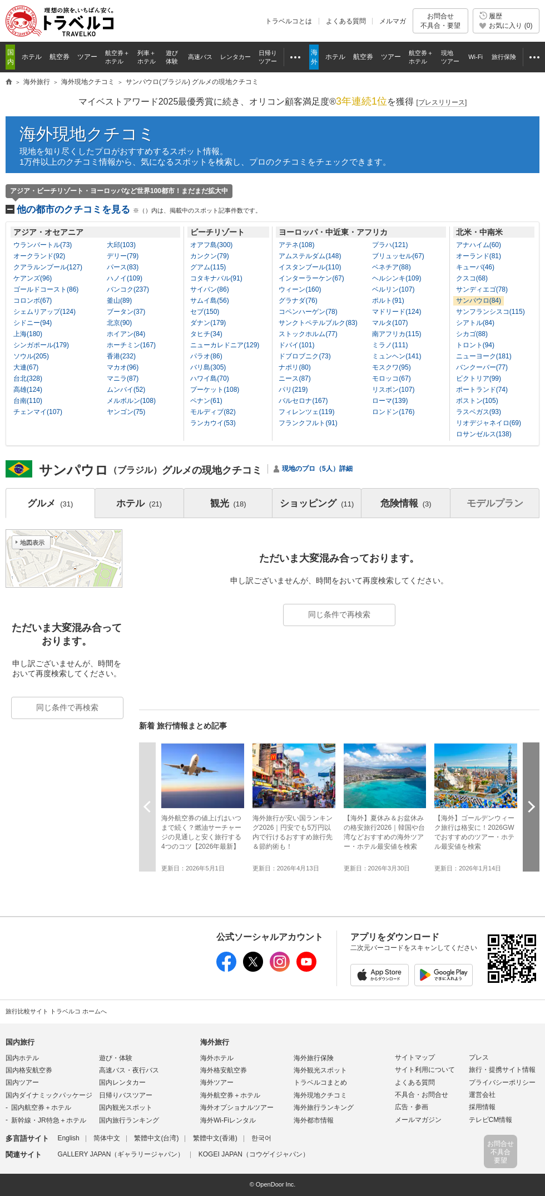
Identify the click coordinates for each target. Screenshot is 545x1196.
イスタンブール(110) (310, 267)
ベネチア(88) (391, 267)
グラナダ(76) (298, 300)
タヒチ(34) (206, 334)
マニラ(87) (122, 378)
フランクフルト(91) (308, 423)
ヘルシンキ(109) (396, 278)
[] (442, 103)
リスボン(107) (393, 389)
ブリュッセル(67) (398, 256)
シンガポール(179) (41, 345)
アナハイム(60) (478, 245)
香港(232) (121, 356)
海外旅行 (214, 1042)
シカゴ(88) (472, 334)
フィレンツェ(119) (306, 412)
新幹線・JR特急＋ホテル (48, 1120)
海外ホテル (217, 1058)
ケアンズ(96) (32, 278)
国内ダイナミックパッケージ (49, 1095)
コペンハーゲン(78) (308, 312)
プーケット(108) (214, 389)
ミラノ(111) (390, 345)
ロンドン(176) (393, 412)
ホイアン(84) (126, 334)
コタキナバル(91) (216, 278)
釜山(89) (119, 300)
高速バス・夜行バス (129, 1070)
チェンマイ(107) (37, 412)
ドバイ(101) (296, 345)
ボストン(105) (477, 401)
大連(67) (25, 367)
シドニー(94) (32, 323)
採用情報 (482, 1107)
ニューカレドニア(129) (224, 345)
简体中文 (106, 1138)
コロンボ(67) (32, 300)
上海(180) (27, 334)
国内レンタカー (122, 1082)
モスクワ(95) (391, 367)
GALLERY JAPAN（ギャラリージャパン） (120, 1154)
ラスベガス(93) (478, 412)
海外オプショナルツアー (237, 1107)
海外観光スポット (320, 1070)
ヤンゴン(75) (126, 412)
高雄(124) (27, 389)
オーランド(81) (478, 256)
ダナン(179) (208, 323)
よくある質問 (346, 21)
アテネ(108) (296, 245)
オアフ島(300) (211, 245)
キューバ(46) (475, 267)
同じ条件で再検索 (339, 614)
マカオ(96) (122, 367)
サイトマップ (415, 1057)
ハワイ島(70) (209, 378)
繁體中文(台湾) (156, 1138)
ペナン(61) (206, 401)
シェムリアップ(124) (44, 312)
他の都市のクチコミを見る (139, 209)
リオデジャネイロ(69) (488, 423)
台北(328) (27, 378)
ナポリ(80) (294, 367)
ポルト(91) (388, 300)
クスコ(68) (472, 278)
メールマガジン (418, 1120)
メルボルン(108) (131, 401)
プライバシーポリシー (502, 1082)
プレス (479, 1057)
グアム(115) (208, 267)
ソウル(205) (31, 356)
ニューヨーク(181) (484, 356)
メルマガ (392, 21)
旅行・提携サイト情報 (502, 1070)
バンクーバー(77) (482, 367)
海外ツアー (217, 1082)
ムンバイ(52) (126, 389)
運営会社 (482, 1095)
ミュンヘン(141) (396, 356)
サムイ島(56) (209, 300)
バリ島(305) (208, 367)
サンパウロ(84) (478, 300)
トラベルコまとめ (320, 1082)
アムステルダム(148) (310, 256)
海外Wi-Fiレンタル (228, 1120)
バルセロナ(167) (303, 401)
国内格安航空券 (29, 1070)
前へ (147, 807)
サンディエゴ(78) (482, 289)
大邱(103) (121, 245)
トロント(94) (475, 345)
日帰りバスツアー (125, 1095)
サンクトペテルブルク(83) (318, 323)
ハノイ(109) (124, 278)
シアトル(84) (475, 323)
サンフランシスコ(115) (490, 312)
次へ (531, 807)
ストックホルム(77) (308, 334)
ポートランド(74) (482, 389)
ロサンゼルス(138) (484, 434)
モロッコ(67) (391, 378)
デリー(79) (122, 256)
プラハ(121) (390, 245)
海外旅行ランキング (324, 1107)
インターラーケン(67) (311, 278)
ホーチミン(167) (131, 345)
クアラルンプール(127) (47, 267)
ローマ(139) (390, 401)
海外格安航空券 (223, 1070)
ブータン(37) (126, 312)
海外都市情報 (314, 1120)
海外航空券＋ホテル (230, 1095)
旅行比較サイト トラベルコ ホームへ (56, 1011)
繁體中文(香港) (215, 1138)
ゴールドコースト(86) (45, 289)
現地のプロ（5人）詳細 (317, 469)
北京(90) (119, 323)
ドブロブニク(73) (304, 356)
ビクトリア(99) (478, 378)
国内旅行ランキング (129, 1120)
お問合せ (440, 20)
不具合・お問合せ (421, 1095)
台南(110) (27, 401)
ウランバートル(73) (42, 245)
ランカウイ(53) (212, 423)
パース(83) (122, 267)
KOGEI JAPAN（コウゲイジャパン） (254, 1154)
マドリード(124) (396, 312)
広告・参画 (411, 1107)
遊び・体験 (115, 1058)
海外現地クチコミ (87, 134)
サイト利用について (425, 1070)
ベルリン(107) (393, 289)
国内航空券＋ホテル (41, 1107)
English (68, 1138)
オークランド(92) (39, 256)
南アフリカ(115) (396, 334)
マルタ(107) (390, 323)
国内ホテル (22, 1058)
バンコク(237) (128, 289)
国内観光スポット (125, 1107)
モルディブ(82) (212, 412)
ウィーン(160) (300, 289)
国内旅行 (20, 1042)
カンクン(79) (209, 256)
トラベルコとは (288, 21)
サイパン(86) (209, 289)
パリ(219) (293, 389)
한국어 (261, 1138)
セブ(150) (204, 312)
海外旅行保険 (314, 1058)
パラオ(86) (206, 356)
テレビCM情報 (491, 1120)
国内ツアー (22, 1082)
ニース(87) (294, 378)
